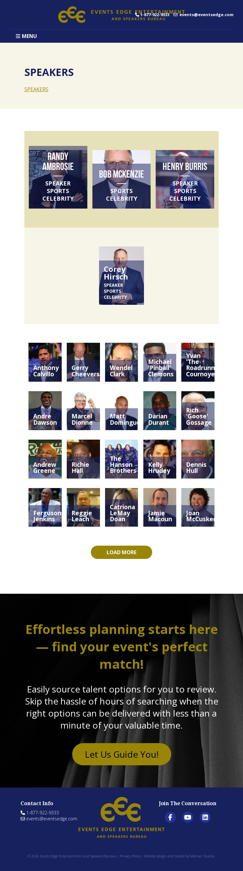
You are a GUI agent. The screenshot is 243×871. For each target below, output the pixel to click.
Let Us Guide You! (122, 754)
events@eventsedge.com (203, 14)
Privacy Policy (130, 856)
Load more (121, 552)
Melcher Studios (202, 856)
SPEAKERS (36, 89)
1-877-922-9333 (152, 14)
